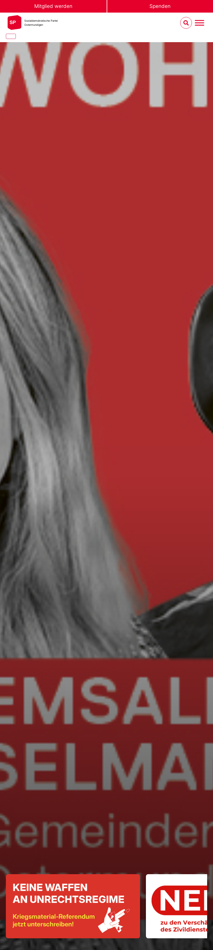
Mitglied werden (53, 6)
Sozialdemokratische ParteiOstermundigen (41, 22)
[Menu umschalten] (199, 23)
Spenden (160, 6)
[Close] (11, 36)
